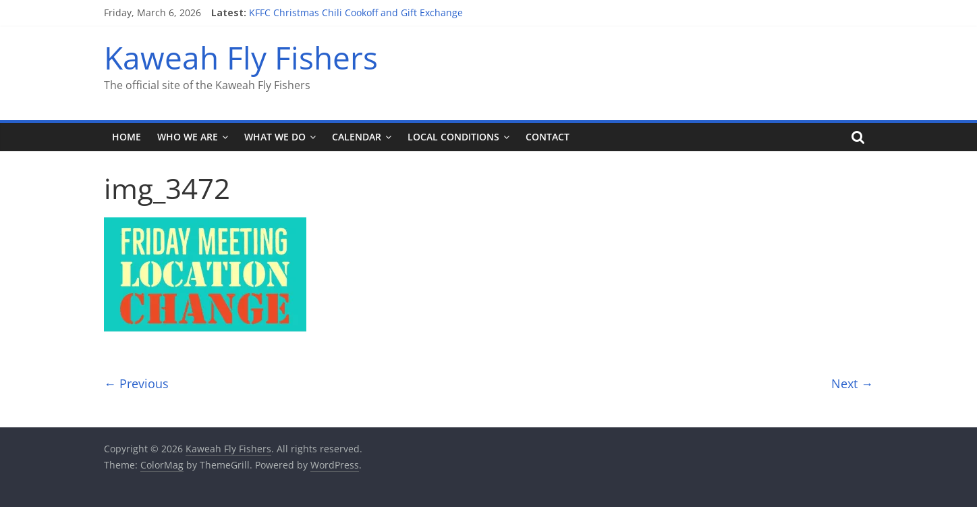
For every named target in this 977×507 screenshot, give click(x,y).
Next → (852, 383)
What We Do (275, 136)
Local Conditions (453, 136)
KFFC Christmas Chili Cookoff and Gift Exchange (356, 12)
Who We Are (187, 136)
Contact (547, 136)
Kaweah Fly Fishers (241, 57)
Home (126, 136)
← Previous (136, 383)
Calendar (356, 136)
